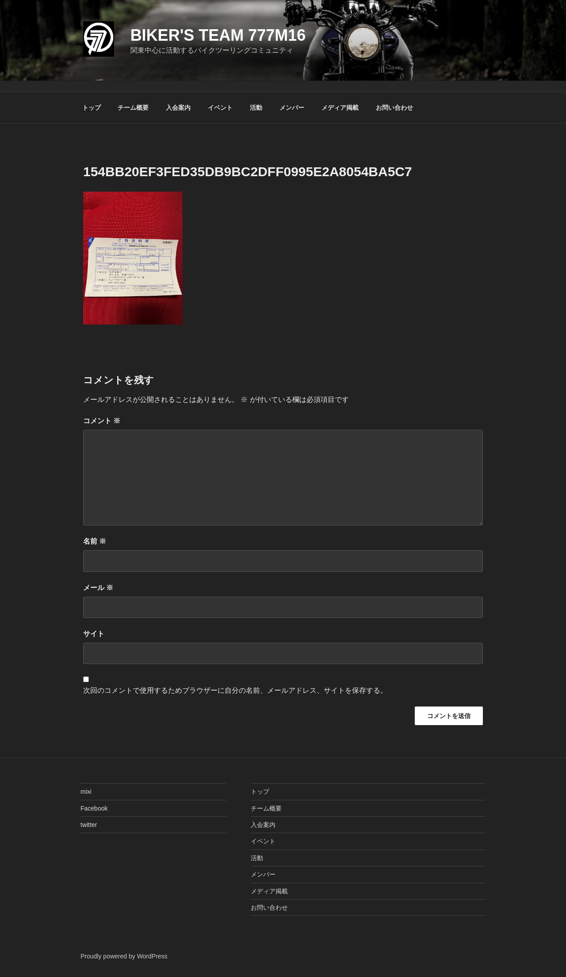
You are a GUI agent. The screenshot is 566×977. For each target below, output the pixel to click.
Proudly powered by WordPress (124, 956)
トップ (91, 107)
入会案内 (178, 107)
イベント (220, 107)
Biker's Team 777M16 (218, 35)
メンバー (291, 107)
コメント (101, 421)
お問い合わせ (394, 107)
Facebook (93, 808)
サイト (93, 633)
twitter (88, 824)
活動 (256, 107)
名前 (94, 541)
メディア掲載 (340, 107)
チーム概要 (133, 107)
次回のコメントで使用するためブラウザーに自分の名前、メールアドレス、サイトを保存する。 (235, 690)
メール (98, 587)
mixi (86, 791)
